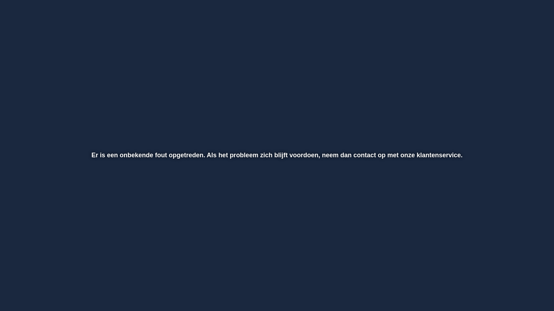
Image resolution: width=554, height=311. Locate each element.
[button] (29, 287)
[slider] (276, 272)
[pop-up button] (510, 287)
